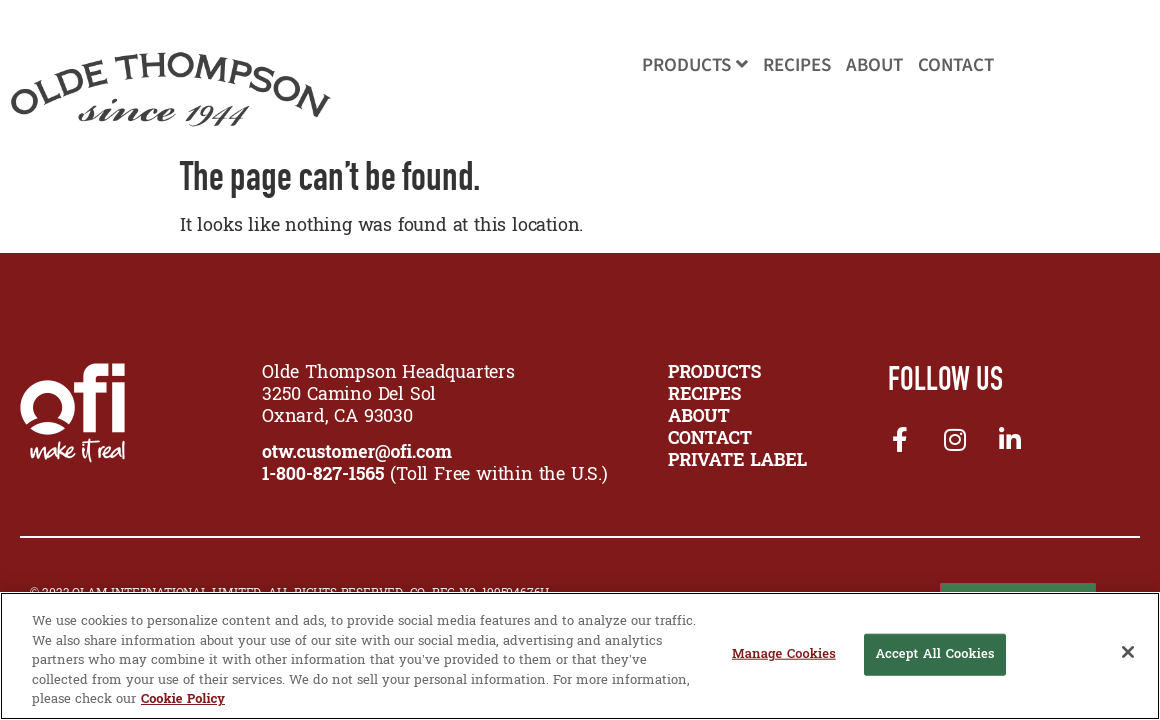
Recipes (797, 65)
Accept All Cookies (934, 654)
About (874, 65)
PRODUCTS (714, 373)
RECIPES (704, 395)
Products (695, 65)
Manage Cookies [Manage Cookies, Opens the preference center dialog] (784, 654)
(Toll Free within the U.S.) (435, 475)
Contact (956, 65)
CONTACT (710, 439)
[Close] (1128, 652)
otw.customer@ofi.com (357, 453)
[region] (580, 656)
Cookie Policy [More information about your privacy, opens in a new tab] (183, 699)
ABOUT (699, 417)
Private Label (737, 461)
